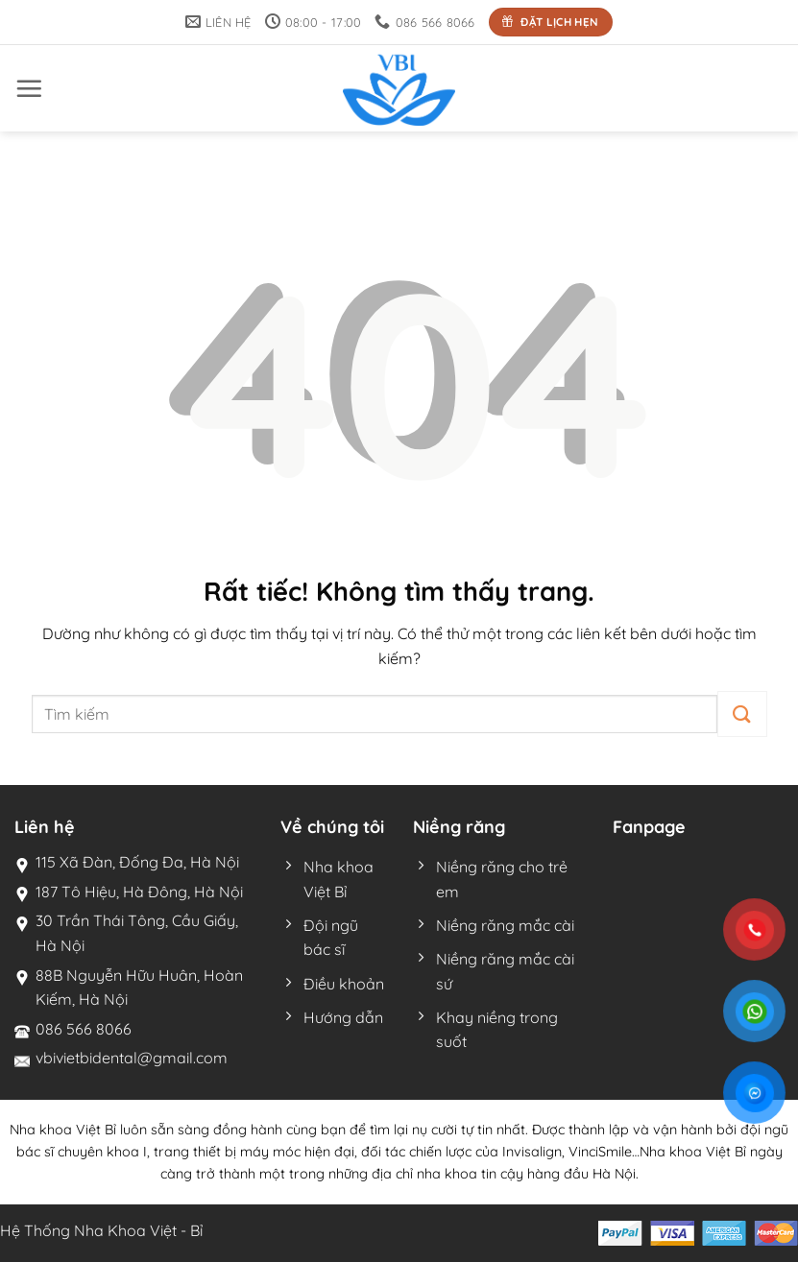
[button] (28, 88)
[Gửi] (741, 714)
